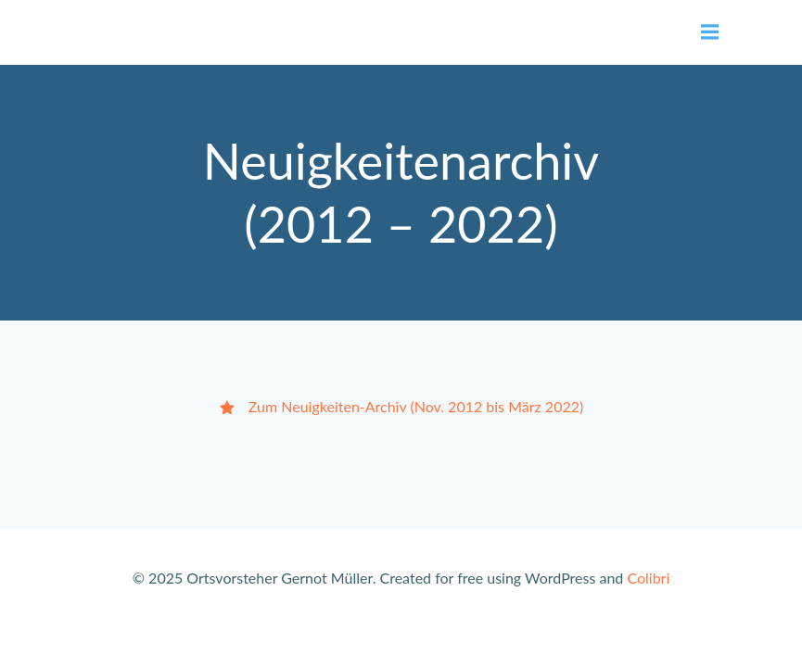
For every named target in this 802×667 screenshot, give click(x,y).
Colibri (648, 577)
